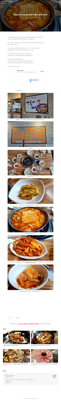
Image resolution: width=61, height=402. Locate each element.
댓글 (4, 371)
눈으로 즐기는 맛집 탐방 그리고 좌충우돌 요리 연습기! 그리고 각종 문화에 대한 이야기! (20, 379)
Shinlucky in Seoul (7, 1)
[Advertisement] (30, 303)
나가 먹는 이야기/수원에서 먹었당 (28, 324)
